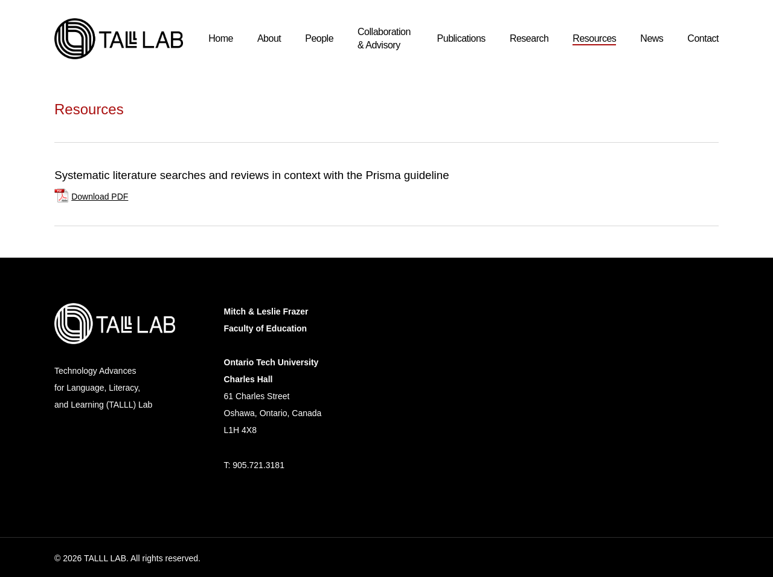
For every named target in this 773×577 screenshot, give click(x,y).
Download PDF (99, 196)
